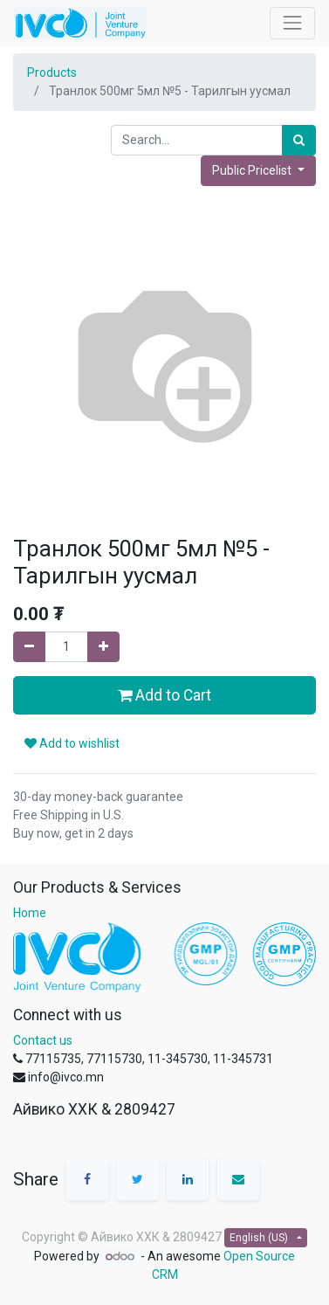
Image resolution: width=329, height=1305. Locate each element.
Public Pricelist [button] (253, 170)
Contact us (42, 1040)
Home (29, 913)
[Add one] (103, 647)
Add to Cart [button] (164, 695)
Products (52, 72)
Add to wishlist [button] (72, 743)
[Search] (299, 140)
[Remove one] (29, 647)
